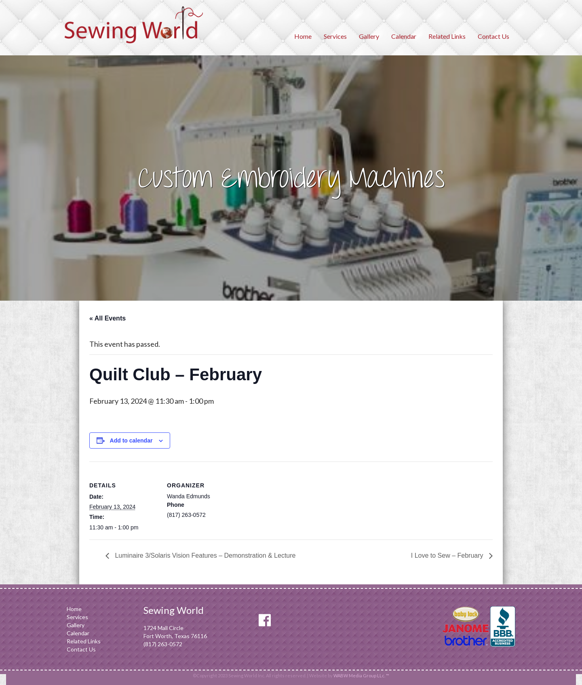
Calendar (403, 36)
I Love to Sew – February (448, 555)
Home (303, 36)
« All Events (107, 318)
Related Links (447, 36)
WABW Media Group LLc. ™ (361, 675)
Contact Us (493, 36)
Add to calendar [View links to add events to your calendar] (131, 440)
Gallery (369, 36)
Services (335, 36)
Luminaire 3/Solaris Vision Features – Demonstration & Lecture (204, 555)
